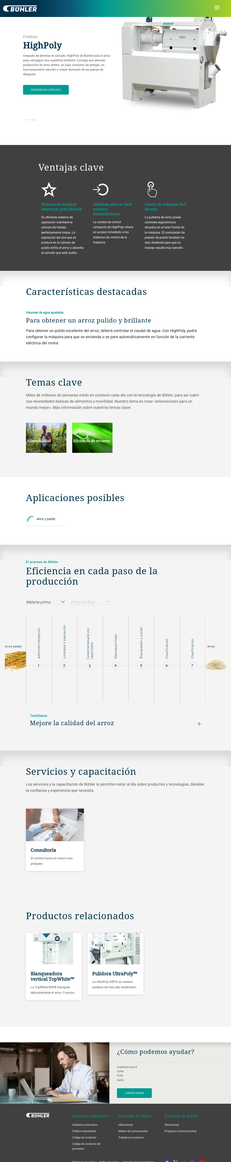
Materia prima (45, 602)
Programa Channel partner (181, 1131)
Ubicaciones (125, 1124)
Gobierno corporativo (85, 1124)
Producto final (90, 602)
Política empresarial (84, 1131)
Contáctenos (134, 1093)
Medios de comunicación (133, 1131)
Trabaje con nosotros (131, 1137)
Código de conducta (84, 1137)
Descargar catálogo (46, 89)
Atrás (31, 119)
